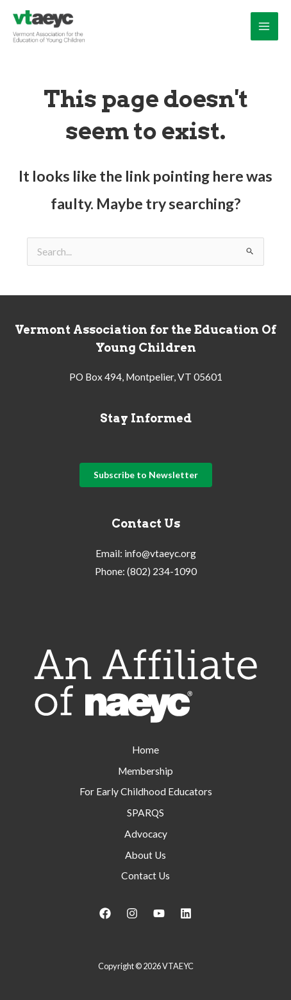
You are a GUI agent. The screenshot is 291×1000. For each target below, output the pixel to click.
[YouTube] (159, 913)
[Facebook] (105, 913)
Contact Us (145, 875)
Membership (145, 771)
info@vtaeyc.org (160, 553)
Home (145, 749)
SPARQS (145, 812)
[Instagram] (132, 913)
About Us (145, 855)
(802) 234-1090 (162, 571)
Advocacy (145, 834)
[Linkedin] (186, 913)
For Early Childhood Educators (145, 791)
